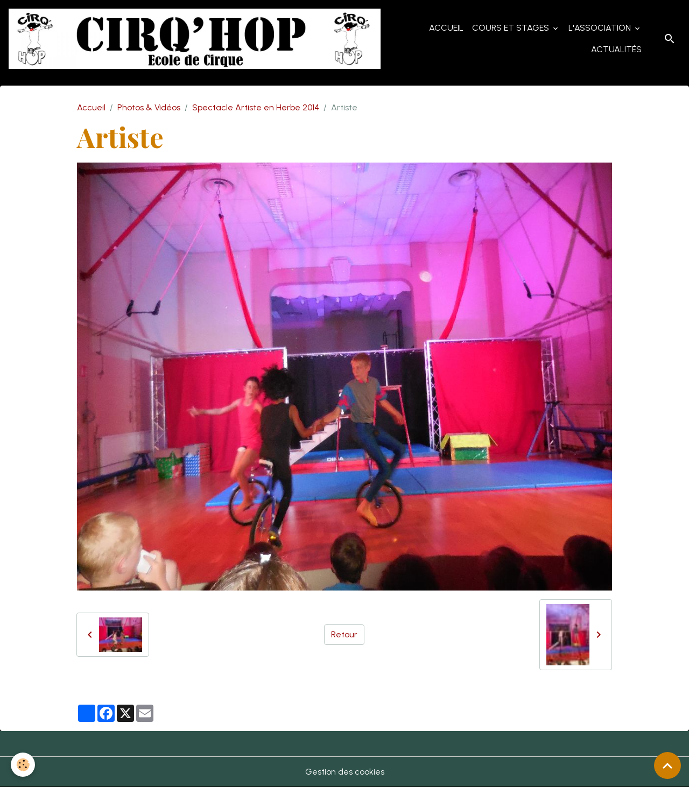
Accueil (446, 28)
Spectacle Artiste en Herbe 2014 (255, 107)
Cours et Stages (511, 28)
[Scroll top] (667, 765)
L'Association (600, 28)
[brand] (195, 39)
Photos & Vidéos (148, 107)
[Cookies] (23, 765)
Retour (344, 634)
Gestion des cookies (344, 772)
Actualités (616, 49)
